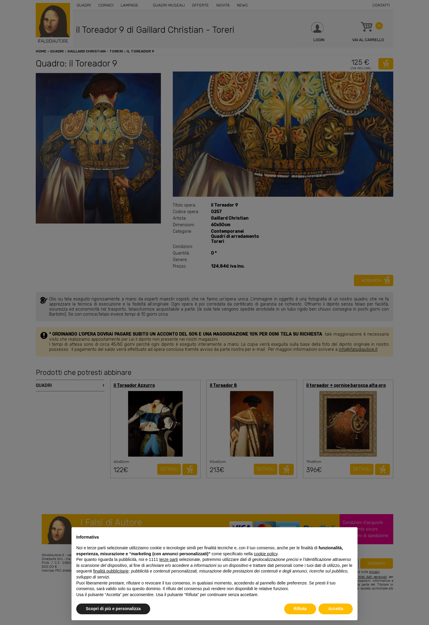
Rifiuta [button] (300, 608)
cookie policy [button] (265, 553)
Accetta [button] (335, 608)
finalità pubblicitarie (111, 571)
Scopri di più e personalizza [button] (113, 608)
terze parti (168, 559)
